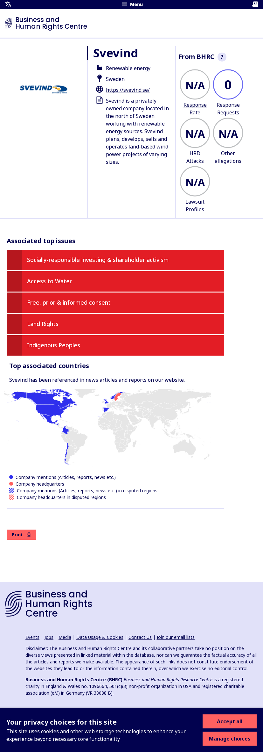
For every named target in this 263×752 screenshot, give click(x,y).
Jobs (49, 637)
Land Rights (43, 324)
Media (65, 637)
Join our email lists (176, 637)
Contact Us (140, 637)
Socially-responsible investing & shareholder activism (98, 260)
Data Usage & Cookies (99, 637)
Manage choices (229, 738)
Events (32, 637)
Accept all (230, 721)
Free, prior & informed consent (69, 302)
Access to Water (49, 281)
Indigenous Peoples (53, 345)
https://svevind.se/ (128, 89)
